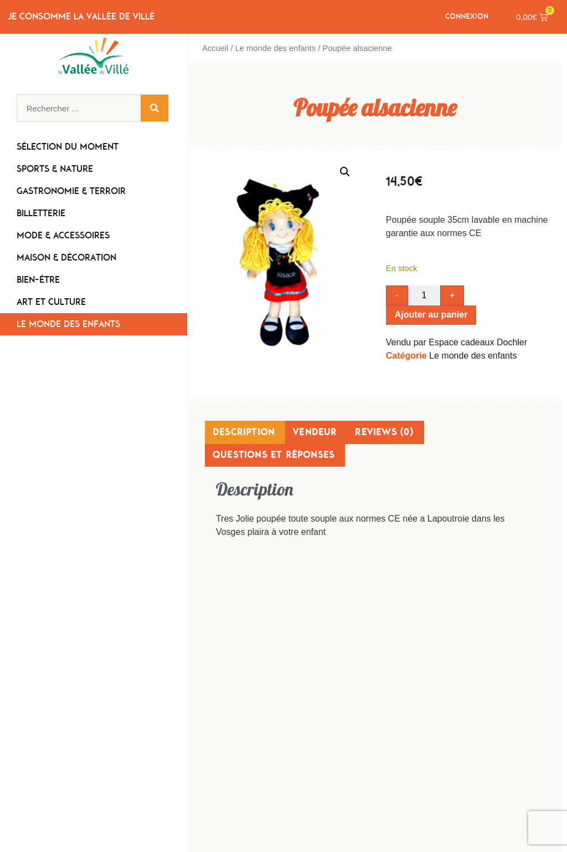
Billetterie (44, 214)
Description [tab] (244, 432)
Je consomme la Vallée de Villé (81, 17)
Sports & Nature (58, 169)
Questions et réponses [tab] (273, 455)
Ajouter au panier (431, 315)
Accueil (215, 48)
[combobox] (79, 108)
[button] (345, 172)
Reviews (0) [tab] (384, 432)
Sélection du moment (67, 147)
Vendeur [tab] (315, 432)
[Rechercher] (154, 108)
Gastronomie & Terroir (74, 191)
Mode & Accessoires (66, 236)
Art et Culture (54, 302)
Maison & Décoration (69, 258)
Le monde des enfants (68, 324)
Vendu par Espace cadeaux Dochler (456, 342)
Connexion (466, 16)
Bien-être (41, 280)
